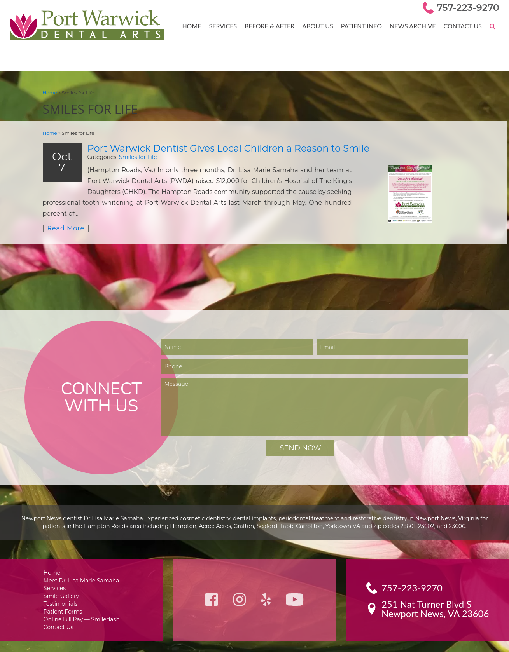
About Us (321, 25)
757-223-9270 (469, 7)
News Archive (414, 25)
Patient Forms (63, 602)
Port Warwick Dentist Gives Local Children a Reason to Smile (217, 147)
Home (198, 25)
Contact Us (463, 25)
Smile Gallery (62, 585)
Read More (64, 217)
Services (228, 25)
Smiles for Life (131, 156)
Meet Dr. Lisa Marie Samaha (81, 569)
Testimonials (62, 594)
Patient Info (364, 25)
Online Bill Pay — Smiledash (81, 610)
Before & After (274, 25)
